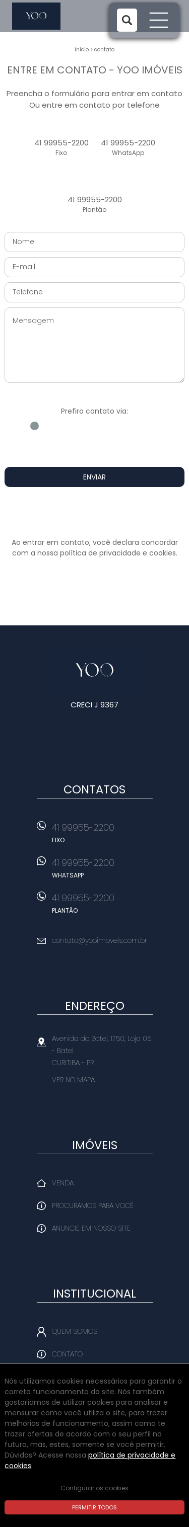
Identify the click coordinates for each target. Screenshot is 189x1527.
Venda (63, 1183)
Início (82, 49)
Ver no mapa (73, 1080)
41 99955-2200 (61, 147)
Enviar (94, 477)
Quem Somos (74, 1331)
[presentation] (95, 512)
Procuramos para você (93, 1205)
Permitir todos (94, 1507)
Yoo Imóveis (94, 671)
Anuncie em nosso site (91, 1228)
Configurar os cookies (94, 1488)
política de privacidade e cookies (118, 553)
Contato (104, 49)
